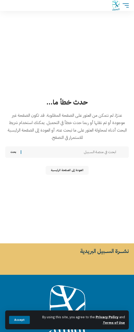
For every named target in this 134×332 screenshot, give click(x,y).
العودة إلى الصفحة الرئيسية (67, 170)
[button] (19, 320)
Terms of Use (114, 322)
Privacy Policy (107, 317)
